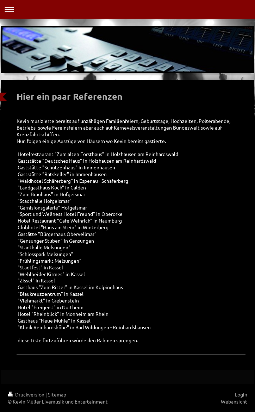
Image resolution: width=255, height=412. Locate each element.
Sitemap (57, 394)
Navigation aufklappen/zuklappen (127, 9)
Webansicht (234, 401)
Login (241, 394)
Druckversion (26, 394)
